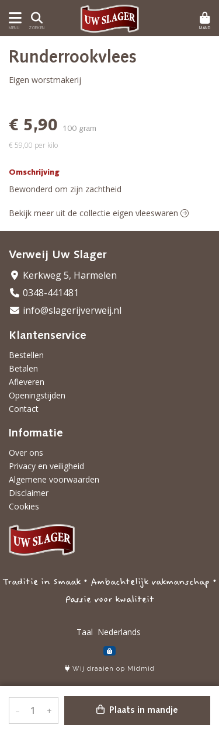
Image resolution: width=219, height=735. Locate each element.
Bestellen (26, 354)
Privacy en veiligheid (46, 465)
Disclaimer (28, 492)
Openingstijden (37, 395)
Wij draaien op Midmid (110, 668)
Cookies (24, 506)
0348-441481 (44, 292)
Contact (24, 408)
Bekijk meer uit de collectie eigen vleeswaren (99, 213)
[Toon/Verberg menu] (13, 18)
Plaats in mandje (137, 710)
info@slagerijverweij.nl (65, 310)
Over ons (26, 452)
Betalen (23, 368)
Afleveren (26, 381)
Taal (85, 631)
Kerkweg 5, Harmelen (63, 275)
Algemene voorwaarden (54, 479)
